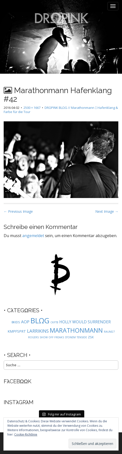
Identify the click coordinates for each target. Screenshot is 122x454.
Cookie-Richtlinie (25, 434)
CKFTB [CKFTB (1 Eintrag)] (54, 322)
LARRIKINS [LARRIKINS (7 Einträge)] (38, 331)
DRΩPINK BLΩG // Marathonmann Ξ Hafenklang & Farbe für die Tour (61, 109)
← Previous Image (18, 211)
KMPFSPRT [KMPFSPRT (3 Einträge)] (17, 331)
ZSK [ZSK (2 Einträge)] (91, 337)
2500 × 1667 (32, 107)
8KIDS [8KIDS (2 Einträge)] (16, 322)
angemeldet (33, 235)
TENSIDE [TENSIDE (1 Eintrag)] (82, 337)
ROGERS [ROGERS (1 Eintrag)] (33, 337)
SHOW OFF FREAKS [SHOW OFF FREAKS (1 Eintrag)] (52, 337)
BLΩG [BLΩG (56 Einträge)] (39, 321)
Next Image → (106, 211)
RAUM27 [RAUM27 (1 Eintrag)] (109, 331)
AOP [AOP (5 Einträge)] (25, 322)
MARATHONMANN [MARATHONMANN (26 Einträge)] (76, 330)
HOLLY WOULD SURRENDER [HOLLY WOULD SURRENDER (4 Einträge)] (85, 322)
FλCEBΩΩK (17, 381)
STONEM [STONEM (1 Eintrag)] (70, 337)
